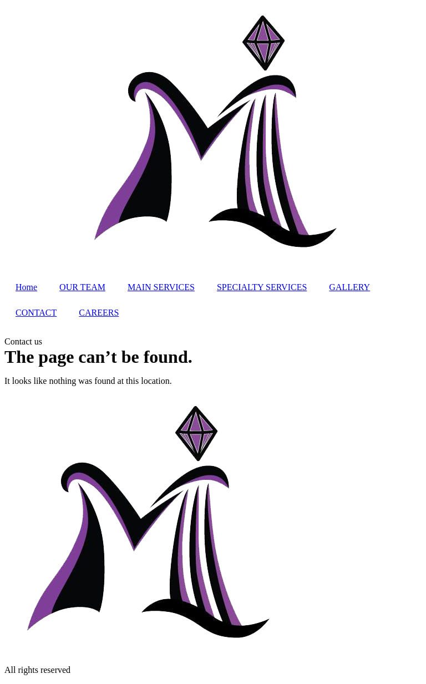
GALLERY (349, 287)
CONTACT (36, 312)
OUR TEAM (82, 287)
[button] (23, 341)
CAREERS (99, 312)
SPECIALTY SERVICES (262, 287)
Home (26, 287)
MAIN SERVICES (161, 287)
